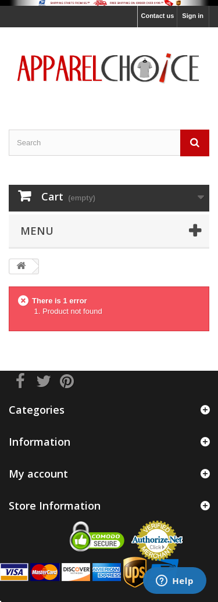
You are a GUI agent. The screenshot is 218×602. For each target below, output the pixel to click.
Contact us (157, 15)
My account (38, 474)
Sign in (192, 15)
